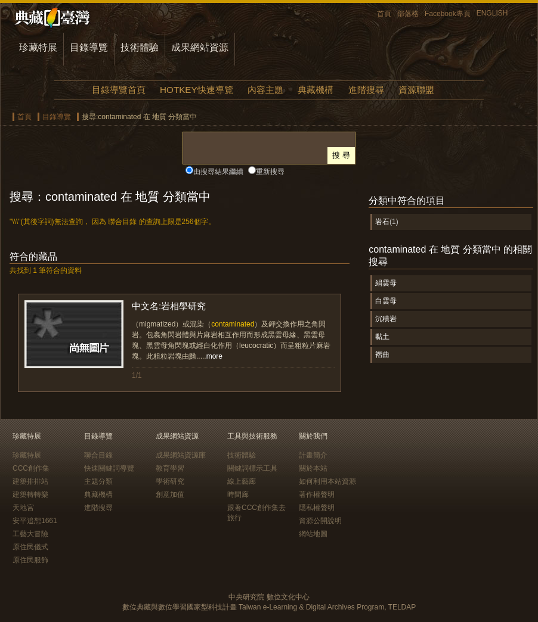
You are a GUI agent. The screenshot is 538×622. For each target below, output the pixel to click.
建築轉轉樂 (30, 494)
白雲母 (386, 301)
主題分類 (98, 481)
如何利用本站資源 (327, 481)
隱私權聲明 (317, 507)
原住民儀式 (30, 547)
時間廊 (238, 494)
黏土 (382, 336)
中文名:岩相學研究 (169, 306)
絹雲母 (386, 283)
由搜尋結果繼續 (218, 171)
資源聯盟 (416, 90)
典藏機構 (315, 90)
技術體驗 (139, 47)
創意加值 (170, 494)
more (214, 356)
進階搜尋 (366, 90)
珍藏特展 (38, 47)
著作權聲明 (317, 494)
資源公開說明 (320, 521)
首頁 (384, 14)
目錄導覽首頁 (119, 90)
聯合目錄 (98, 455)
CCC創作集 (31, 468)
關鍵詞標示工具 (252, 468)
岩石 (382, 221)
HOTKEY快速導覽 (196, 90)
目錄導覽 (89, 47)
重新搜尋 (270, 171)
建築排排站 (30, 481)
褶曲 (382, 354)
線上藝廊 (241, 481)
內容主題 (265, 90)
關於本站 (313, 468)
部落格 (408, 14)
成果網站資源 (199, 47)
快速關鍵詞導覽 (109, 468)
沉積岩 (386, 319)
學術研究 (170, 481)
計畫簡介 (313, 455)
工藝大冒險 (30, 534)
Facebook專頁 (448, 14)
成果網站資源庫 (181, 455)
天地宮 (23, 507)
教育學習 (170, 468)
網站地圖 (313, 534)
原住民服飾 (30, 560)
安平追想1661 (35, 521)
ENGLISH (492, 13)
